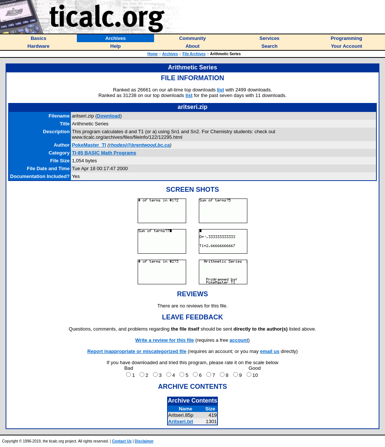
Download (108, 116)
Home (152, 54)
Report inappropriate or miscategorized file (137, 351)
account (238, 340)
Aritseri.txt (180, 421)
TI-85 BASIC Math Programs (104, 153)
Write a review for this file (164, 340)
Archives (170, 54)
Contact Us (122, 441)
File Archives (194, 54)
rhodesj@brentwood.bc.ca (139, 145)
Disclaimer (144, 441)
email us (269, 351)
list (220, 90)
